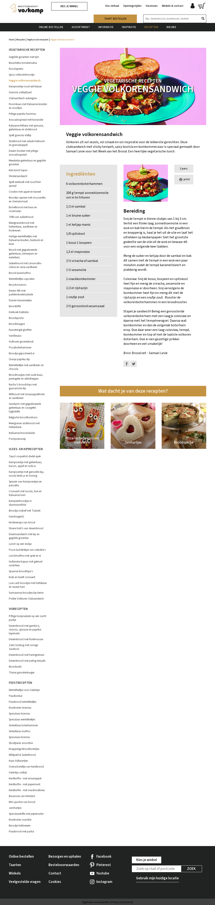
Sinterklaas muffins (19, 731)
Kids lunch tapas (18, 170)
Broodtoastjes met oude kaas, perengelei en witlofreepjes (26, 377)
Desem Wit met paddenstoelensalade (21, 292)
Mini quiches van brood (22, 802)
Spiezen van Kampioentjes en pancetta (25, 483)
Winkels (15, 873)
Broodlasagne (17, 324)
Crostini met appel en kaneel (25, 192)
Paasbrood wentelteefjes (22, 702)
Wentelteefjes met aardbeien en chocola (26, 367)
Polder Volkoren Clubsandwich (26, 599)
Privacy (115, 902)
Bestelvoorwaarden (64, 865)
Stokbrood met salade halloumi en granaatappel (27, 143)
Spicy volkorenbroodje (21, 75)
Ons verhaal (112, 6)
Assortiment (81, 27)
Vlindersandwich (18, 176)
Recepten (151, 27)
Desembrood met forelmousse (26, 639)
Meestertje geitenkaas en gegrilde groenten (27, 162)
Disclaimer (127, 902)
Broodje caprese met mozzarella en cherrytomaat (27, 199)
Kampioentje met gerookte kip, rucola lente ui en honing (26, 474)
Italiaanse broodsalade (22, 433)
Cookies (55, 882)
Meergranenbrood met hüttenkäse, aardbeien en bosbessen (23, 226)
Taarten (15, 865)
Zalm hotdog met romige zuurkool (23, 647)
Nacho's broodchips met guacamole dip (23, 386)
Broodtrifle (15, 306)
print (184, 179)
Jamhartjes (15, 808)
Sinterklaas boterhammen (23, 725)
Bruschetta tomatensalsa (23, 63)
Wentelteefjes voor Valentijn (24, 690)
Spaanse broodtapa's (21, 571)
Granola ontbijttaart (20, 92)
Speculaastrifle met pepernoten (26, 814)
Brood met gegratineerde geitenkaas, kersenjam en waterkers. (23, 253)
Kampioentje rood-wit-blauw (25, 86)
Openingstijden (132, 6)
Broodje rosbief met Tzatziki (25, 511)
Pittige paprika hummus (22, 114)
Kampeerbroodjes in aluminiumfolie (20, 503)
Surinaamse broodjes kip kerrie (26, 593)
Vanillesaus (15, 336)
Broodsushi (15, 667)
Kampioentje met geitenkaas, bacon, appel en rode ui (25, 464)
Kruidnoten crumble (20, 820)
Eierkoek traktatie (19, 312)
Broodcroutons (17, 285)
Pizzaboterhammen (20, 347)
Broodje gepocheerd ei (21, 353)
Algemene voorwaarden (95, 902)
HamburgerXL (16, 516)
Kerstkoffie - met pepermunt (24, 784)
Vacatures (152, 6)
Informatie (106, 27)
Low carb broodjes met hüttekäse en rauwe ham (28, 585)
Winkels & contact (173, 6)
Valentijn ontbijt (18, 772)
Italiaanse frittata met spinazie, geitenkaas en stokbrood (26, 127)
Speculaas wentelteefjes (22, 719)
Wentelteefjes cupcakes (21, 279)
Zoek (191, 868)
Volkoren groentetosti (21, 342)
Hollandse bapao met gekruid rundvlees (25, 563)
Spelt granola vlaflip (20, 135)
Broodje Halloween (19, 826)
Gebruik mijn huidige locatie (157, 878)
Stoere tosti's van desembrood (26, 528)
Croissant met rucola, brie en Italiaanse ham (25, 493)
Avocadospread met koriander (26, 120)
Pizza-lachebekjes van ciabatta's (27, 550)
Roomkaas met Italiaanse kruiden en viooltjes (28, 106)
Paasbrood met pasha (21, 831)
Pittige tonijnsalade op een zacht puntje (27, 618)
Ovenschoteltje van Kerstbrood (26, 767)
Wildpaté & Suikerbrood (22, 755)
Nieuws (171, 27)
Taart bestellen (115, 19)
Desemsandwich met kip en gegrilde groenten (24, 536)
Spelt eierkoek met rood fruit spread (25, 184)
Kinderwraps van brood (22, 522)
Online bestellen (51, 27)
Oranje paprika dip (19, 359)
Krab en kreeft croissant (22, 577)
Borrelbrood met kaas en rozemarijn (23, 209)
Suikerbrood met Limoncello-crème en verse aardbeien (25, 265)
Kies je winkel (69, 6)
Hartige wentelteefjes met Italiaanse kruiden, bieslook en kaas (26, 240)
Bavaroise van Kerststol (22, 796)
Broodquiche (16, 318)
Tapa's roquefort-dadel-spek (25, 456)
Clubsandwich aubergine (23, 98)
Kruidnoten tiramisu (20, 708)
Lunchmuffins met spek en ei (25, 556)
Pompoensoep (17, 439)
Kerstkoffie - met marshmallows (27, 790)
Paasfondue (15, 696)
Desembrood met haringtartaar (26, 655)
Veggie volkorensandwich (25, 81)
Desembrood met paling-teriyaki (27, 661)
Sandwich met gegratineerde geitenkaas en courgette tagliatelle (25, 407)
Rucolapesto (16, 69)
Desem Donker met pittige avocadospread (23, 153)
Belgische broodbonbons (23, 417)
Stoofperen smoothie (21, 743)
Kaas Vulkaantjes (18, 761)
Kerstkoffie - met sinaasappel (25, 778)
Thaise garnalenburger (21, 672)
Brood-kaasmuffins (20, 273)
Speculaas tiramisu (19, 714)
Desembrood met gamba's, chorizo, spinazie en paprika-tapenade (25, 629)
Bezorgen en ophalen (65, 856)
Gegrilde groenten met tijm (24, 57)
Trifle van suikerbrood (21, 217)
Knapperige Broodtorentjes (24, 749)
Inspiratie (129, 27)
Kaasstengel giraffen (20, 330)
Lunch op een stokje (20, 544)
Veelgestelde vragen (25, 882)
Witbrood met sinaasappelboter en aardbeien (27, 396)
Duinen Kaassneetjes (20, 300)
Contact (55, 873)
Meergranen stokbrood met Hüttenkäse (24, 425)
